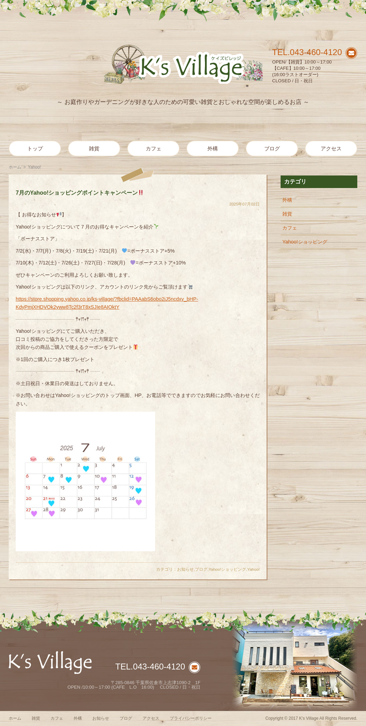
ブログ (272, 148)
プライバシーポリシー (191, 718)
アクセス (331, 148)
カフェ (153, 148)
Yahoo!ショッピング (227, 569)
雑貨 (94, 148)
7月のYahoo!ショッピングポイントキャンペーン (80, 193)
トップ (35, 148)
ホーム (15, 167)
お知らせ (185, 569)
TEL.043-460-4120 (307, 52)
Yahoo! (253, 569)
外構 (212, 148)
